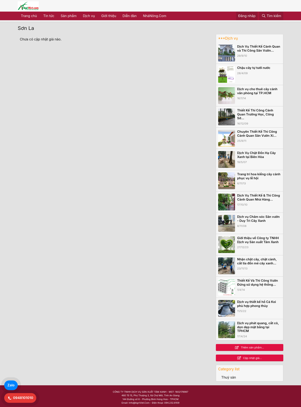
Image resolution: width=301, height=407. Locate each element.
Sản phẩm (69, 16)
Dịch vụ (89, 16)
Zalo (11, 385)
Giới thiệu (108, 16)
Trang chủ (29, 16)
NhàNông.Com (154, 16)
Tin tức (48, 16)
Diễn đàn (129, 16)
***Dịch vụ (228, 38)
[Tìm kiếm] (271, 16)
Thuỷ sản (228, 377)
